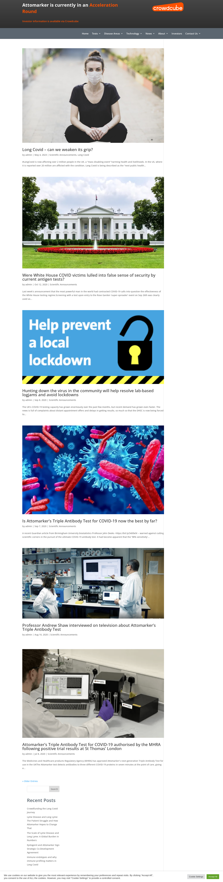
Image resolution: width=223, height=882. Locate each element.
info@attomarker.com (131, 834)
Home (85, 33)
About (161, 33)
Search (195, 51)
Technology (132, 33)
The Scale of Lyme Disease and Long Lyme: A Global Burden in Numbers (184, 99)
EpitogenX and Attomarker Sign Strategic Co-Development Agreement (184, 111)
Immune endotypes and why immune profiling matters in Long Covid (183, 123)
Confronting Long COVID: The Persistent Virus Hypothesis (183, 156)
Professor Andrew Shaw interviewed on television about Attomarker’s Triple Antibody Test (76, 608)
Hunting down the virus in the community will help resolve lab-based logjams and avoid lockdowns (88, 377)
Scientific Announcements (63, 148)
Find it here (111, 812)
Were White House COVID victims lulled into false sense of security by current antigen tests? (86, 267)
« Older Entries (30, 755)
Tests (95, 33)
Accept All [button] (212, 876)
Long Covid (83, 148)
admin (28, 148)
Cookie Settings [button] (196, 876)
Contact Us (191, 33)
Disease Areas (112, 33)
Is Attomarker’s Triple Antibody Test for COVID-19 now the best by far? (85, 501)
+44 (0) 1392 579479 (129, 843)
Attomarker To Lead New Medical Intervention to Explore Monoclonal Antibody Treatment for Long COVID (184, 172)
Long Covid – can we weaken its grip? (57, 142)
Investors (177, 33)
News (149, 33)
